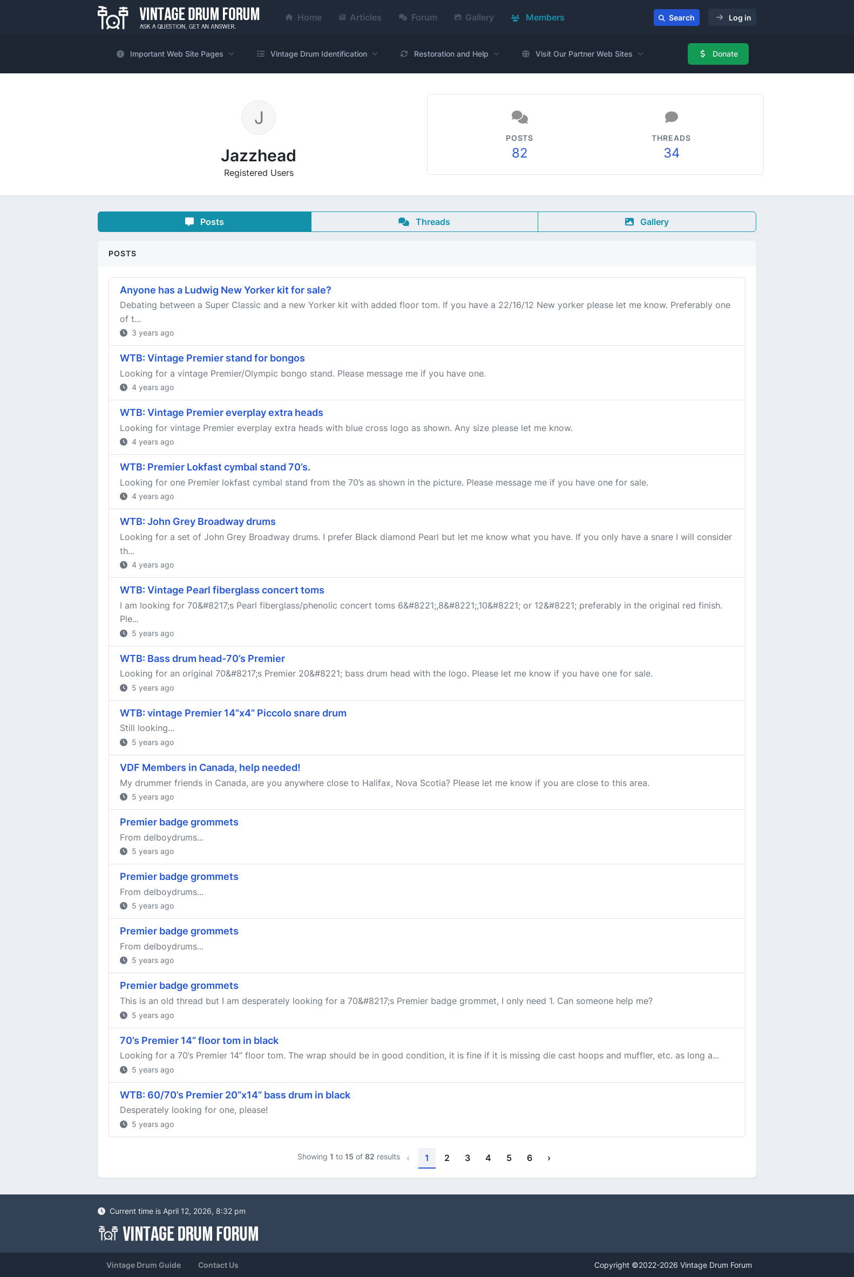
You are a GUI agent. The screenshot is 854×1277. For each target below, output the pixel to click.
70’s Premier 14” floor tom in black (199, 1040)
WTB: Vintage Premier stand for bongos (212, 358)
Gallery (474, 17)
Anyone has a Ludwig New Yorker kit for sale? (225, 290)
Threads (424, 221)
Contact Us (218, 1264)
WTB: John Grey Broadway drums (198, 521)
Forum (418, 17)
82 (520, 153)
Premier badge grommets (179, 822)
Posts (204, 221)
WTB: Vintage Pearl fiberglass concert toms (222, 590)
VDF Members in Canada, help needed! (210, 767)
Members (538, 17)
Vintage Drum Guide (143, 1264)
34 (671, 153)
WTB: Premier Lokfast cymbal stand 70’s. (215, 467)
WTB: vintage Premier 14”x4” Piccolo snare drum (233, 713)
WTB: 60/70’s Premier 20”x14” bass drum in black (235, 1095)
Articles (360, 17)
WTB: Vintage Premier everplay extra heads (221, 412)
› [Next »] (549, 1157)
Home (304, 17)
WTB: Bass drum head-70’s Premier (202, 658)
